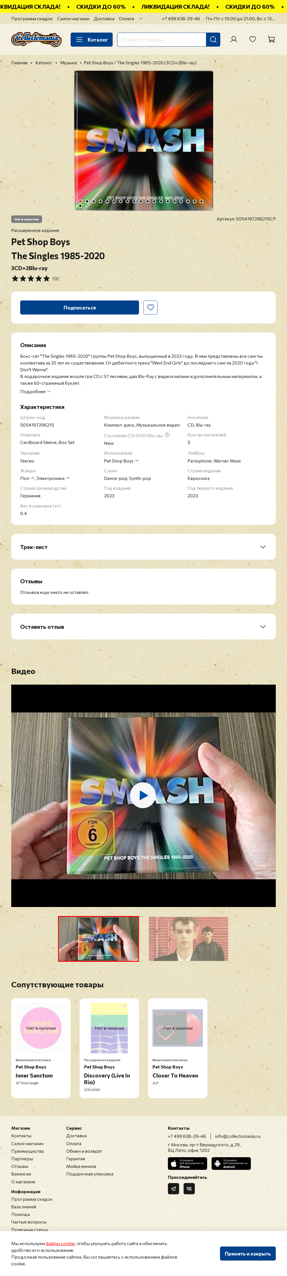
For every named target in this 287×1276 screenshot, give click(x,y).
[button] (98, 939)
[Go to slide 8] (127, 201)
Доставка (104, 18)
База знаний (23, 1206)
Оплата (126, 18)
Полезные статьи (29, 1229)
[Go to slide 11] (147, 201)
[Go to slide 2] (87, 201)
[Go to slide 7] (120, 201)
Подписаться (80, 307)
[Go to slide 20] (80, 206)
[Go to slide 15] (174, 201)
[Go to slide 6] (114, 201)
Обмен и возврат (84, 1151)
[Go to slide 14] (168, 201)
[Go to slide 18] (194, 201)
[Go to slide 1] (80, 201)
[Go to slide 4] (100, 201)
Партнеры (22, 1158)
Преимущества (27, 1151)
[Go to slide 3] (94, 201)
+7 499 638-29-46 (181, 18)
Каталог (91, 40)
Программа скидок (32, 18)
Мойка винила (81, 1166)
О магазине (23, 1181)
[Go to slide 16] (181, 201)
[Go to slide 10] (141, 201)
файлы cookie (60, 1243)
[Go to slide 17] (188, 201)
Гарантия (75, 1158)
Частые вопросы (29, 1221)
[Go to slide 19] (201, 201)
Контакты (21, 1135)
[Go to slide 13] (161, 201)
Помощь (20, 1214)
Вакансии (21, 1173)
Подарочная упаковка (89, 1173)
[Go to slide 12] (154, 201)
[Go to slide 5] (107, 201)
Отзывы (19, 1166)
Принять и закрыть (248, 1253)
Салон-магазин (73, 18)
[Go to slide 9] (134, 201)
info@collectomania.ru (238, 1136)
